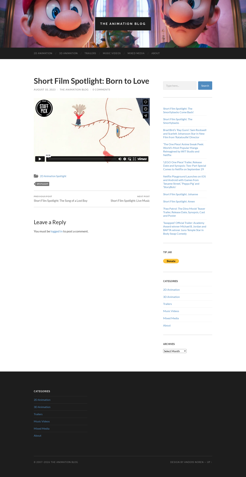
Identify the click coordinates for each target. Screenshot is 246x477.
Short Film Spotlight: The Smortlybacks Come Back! (178, 110)
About (155, 53)
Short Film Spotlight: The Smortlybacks (177, 120)
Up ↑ (209, 462)
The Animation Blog (123, 24)
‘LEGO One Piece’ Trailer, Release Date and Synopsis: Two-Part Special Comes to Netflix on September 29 (184, 165)
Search (205, 85)
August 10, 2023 (45, 89)
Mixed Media (136, 53)
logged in (57, 231)
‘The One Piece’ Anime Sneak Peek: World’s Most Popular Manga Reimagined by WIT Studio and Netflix (183, 149)
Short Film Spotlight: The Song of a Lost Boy (60, 198)
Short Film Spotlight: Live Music (130, 198)
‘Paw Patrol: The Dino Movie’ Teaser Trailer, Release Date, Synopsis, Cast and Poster (184, 212)
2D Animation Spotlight (53, 176)
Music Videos (112, 53)
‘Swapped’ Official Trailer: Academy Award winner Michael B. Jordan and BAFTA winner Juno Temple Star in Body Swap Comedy (184, 228)
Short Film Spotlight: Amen (179, 201)
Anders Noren (194, 462)
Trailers (90, 53)
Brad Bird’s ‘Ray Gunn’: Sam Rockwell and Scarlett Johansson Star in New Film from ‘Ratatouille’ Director (184, 133)
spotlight (42, 184)
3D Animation (68, 53)
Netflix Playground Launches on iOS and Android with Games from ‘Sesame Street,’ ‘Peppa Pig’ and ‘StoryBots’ (184, 182)
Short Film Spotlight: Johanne (180, 194)
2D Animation (43, 53)
